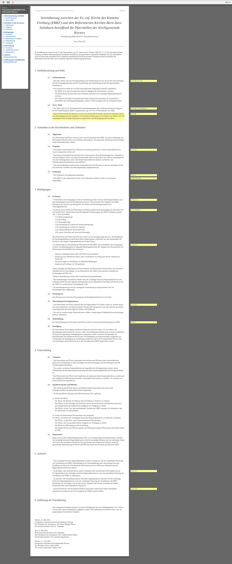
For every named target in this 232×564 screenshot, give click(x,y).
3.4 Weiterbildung (9, 41)
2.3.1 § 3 (134, 304)
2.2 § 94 (133, 81)
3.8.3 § (133, 175)
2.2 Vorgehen (7, 27)
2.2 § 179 (134, 178)
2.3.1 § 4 (134, 245)
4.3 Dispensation (8, 52)
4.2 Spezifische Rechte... (11, 50)
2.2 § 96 (133, 108)
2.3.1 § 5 (134, 150)
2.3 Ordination (8, 29)
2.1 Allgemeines (8, 25)
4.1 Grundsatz (8, 48)
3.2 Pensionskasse (9, 36)
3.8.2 (139, 178)
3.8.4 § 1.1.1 (135, 200)
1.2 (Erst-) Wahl (8, 20)
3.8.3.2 (133, 322)
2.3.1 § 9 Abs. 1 (136, 210)
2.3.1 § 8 (139, 81)
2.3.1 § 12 (134, 489)
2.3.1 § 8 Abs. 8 (142, 108)
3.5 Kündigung (8, 43)
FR (230, 2)
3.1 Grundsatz (8, 34)
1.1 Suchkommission (10, 18)
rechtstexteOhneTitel (10, 57)
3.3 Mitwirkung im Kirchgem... (13, 38)
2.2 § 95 (133, 114)
